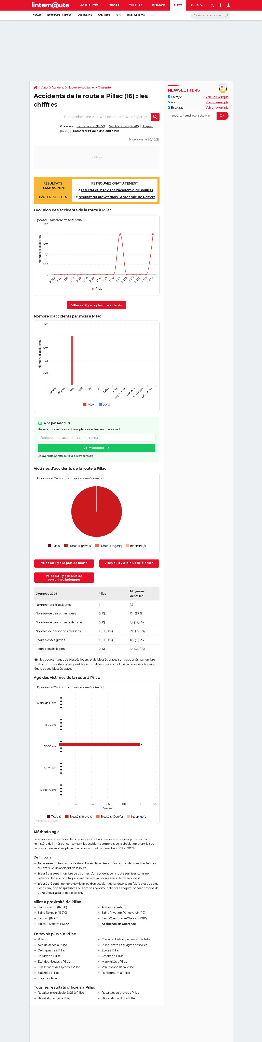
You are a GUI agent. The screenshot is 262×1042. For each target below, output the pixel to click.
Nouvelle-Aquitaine (81, 87)
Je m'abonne (94, 448)
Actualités (89, 5)
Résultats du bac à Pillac (54, 998)
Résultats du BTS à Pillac (119, 998)
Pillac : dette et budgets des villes (124, 945)
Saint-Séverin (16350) (91, 126)
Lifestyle (175, 97)
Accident (58, 87)
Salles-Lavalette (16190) (53, 924)
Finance (158, 5)
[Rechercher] (211, 15)
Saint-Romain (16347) (124, 126)
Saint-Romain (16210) (52, 913)
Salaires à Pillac (48, 973)
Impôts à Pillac (48, 978)
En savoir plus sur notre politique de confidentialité (65, 456)
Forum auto (136, 15)
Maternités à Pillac (114, 961)
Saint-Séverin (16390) (52, 907)
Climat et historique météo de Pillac (126, 939)
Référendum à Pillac (116, 973)
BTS (64, 197)
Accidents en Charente (119, 924)
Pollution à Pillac (49, 956)
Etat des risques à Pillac (54, 961)
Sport (114, 5)
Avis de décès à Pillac (52, 945)
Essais (37, 15)
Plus (197, 5)
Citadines (85, 15)
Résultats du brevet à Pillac (120, 992)
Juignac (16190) (48, 918)
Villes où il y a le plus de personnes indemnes (64, 577)
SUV (118, 15)
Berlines (104, 15)
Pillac (41, 939)
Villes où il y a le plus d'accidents (96, 305)
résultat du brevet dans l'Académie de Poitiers (117, 197)
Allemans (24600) (114, 907)
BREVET (53, 197)
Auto (178, 5)
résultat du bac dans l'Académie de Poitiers (117, 190)
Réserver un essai (59, 15)
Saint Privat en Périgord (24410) (123, 913)
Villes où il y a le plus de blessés (129, 563)
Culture (135, 5)
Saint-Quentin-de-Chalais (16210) (124, 918)
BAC (42, 197)
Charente (104, 87)
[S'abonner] (198, 116)
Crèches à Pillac (112, 956)
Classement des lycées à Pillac (59, 967)
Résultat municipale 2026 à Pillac (61, 992)
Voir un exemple (217, 97)
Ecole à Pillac (111, 950)
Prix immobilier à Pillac (118, 967)
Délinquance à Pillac (52, 950)
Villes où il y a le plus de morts (64, 563)
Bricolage (175, 107)
